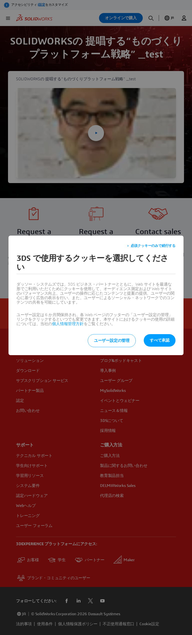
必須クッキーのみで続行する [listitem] (153, 246)
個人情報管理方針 (68, 324)
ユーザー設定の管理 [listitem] (112, 341)
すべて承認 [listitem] (160, 340)
